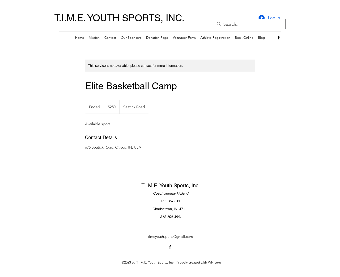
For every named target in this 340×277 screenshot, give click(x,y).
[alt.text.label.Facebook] (278, 37)
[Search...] (249, 24)
